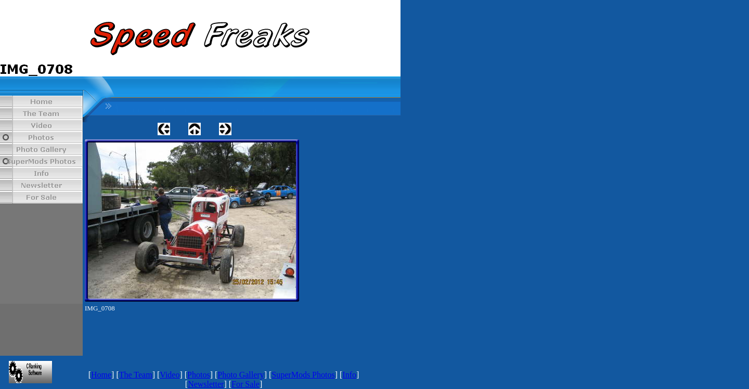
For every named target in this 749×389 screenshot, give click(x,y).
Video (169, 374)
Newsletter (206, 384)
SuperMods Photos (303, 374)
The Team (135, 374)
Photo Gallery (240, 374)
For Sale (245, 384)
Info (349, 374)
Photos (198, 374)
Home (101, 374)
